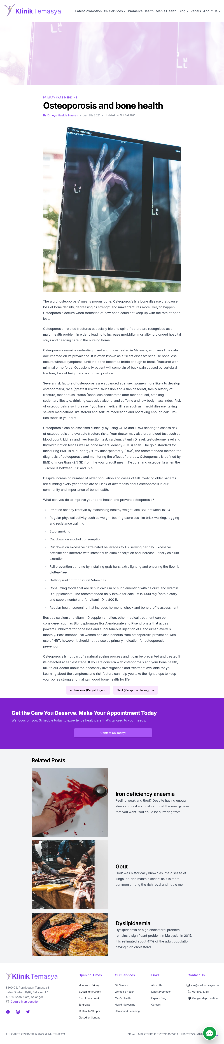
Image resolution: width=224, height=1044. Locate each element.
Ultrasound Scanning (127, 1011)
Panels (196, 11)
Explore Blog (158, 998)
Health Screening (125, 1004)
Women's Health (140, 11)
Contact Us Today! (113, 733)
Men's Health (166, 11)
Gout (122, 866)
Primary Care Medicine (60, 97)
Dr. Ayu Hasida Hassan (62, 115)
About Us (156, 985)
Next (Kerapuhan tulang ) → (135, 690)
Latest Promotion (88, 11)
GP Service (121, 985)
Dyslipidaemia (134, 923)
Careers (156, 1004)
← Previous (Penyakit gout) (88, 690)
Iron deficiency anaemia (145, 794)
